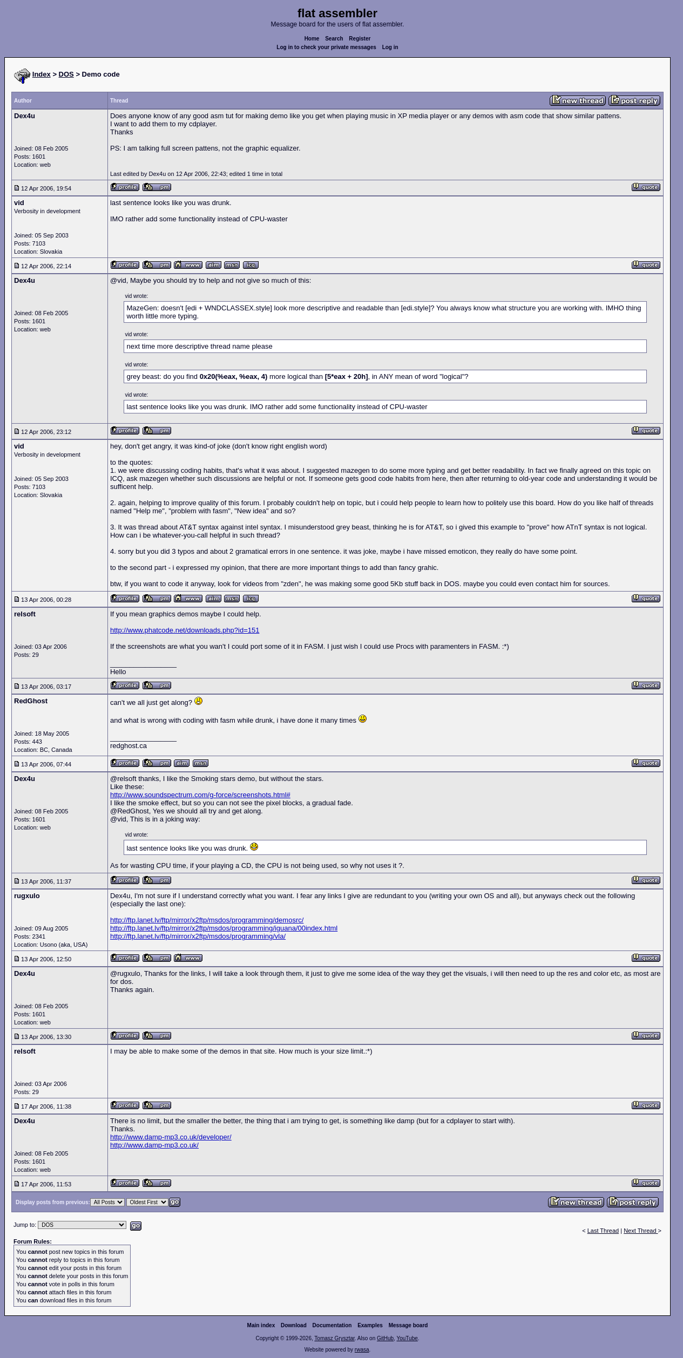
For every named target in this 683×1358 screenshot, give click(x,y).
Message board (408, 1325)
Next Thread (641, 1230)
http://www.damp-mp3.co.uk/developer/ (171, 1137)
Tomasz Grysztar (334, 1338)
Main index (261, 1325)
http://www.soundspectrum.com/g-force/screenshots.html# (200, 795)
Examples (370, 1325)
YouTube (406, 1338)
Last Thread (603, 1230)
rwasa (362, 1350)
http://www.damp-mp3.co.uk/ (154, 1145)
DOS (66, 74)
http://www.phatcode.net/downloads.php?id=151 (184, 630)
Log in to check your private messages (326, 47)
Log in (390, 47)
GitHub (385, 1338)
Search (334, 39)
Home (312, 39)
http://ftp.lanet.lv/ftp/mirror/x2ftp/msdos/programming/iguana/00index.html (223, 928)
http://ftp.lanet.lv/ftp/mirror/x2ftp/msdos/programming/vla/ (198, 936)
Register (359, 39)
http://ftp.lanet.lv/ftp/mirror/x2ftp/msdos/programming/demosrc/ (206, 920)
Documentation (332, 1325)
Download (294, 1325)
